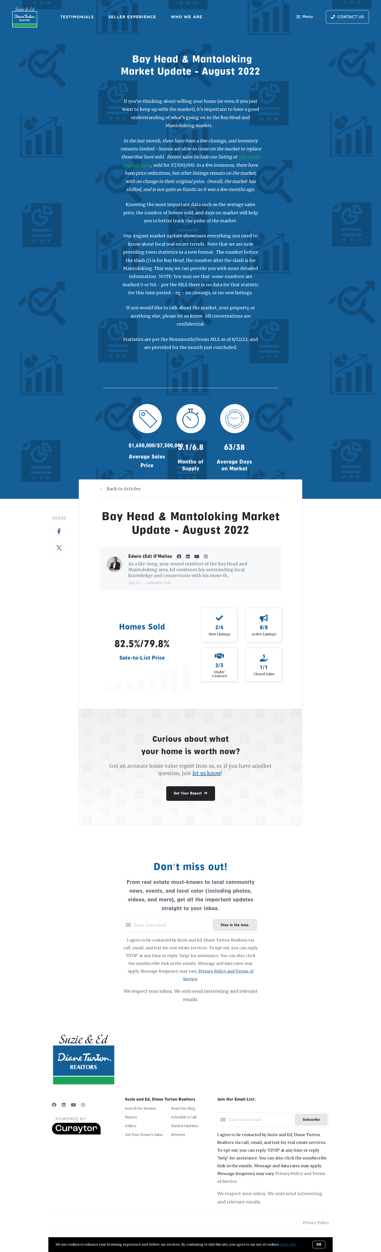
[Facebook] (54, 1105)
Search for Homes (140, 1108)
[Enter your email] (172, 925)
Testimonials (77, 17)
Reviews (178, 1134)
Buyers (131, 1117)
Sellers (130, 1126)
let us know (206, 773)
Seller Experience (132, 17)
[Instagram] (83, 1105)
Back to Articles (123, 489)
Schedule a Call (183, 1117)
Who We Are (186, 17)
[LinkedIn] (64, 1105)
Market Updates (184, 1126)
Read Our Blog (183, 1108)
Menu (304, 17)
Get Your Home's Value (144, 1134)
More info (288, 1245)
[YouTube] (73, 1105)
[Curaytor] (76, 1133)
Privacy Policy (316, 1222)
